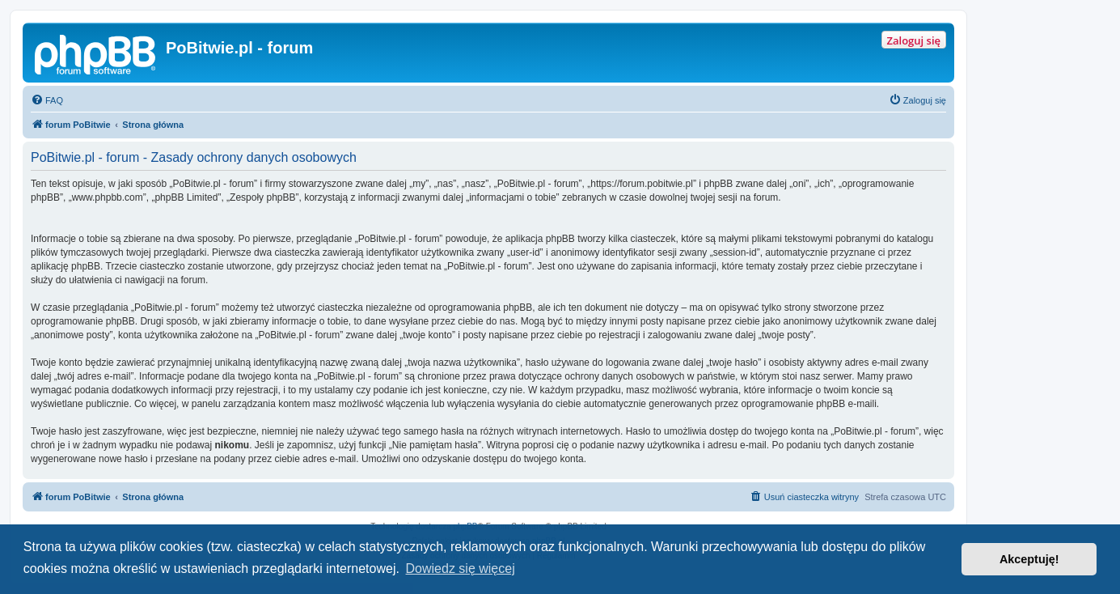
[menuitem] (47, 100)
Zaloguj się (914, 40)
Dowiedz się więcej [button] (460, 568)
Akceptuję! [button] (1029, 559)
